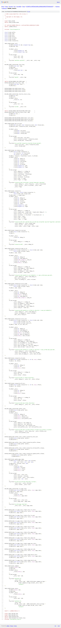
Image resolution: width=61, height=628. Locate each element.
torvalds (18, 6)
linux (2, 6)
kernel (11, 6)
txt (55, 625)
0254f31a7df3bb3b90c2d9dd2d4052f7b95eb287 (39, 6)
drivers (58, 6)
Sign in (58, 2)
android (4, 8)
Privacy (11, 626)
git (14, 6)
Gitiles (8, 626)
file (29, 11)
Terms (15, 626)
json (59, 625)
